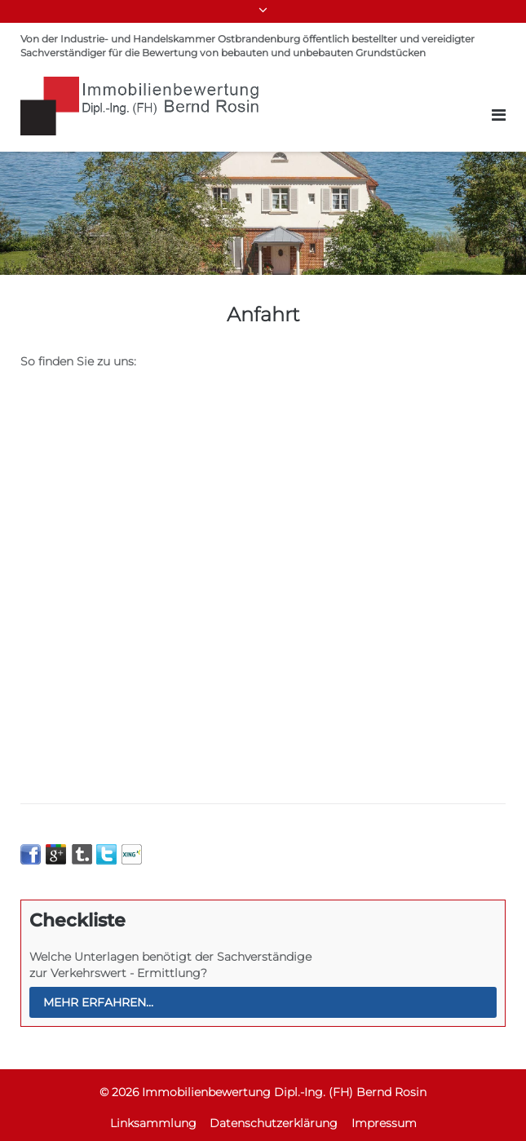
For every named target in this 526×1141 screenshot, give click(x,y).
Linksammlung (153, 1123)
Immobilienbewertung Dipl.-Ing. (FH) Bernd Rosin (284, 1092)
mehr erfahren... (98, 1002)
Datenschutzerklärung (274, 1123)
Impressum (384, 1123)
